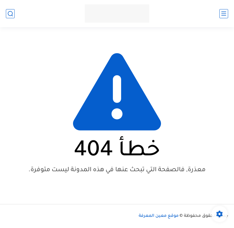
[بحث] (10, 13)
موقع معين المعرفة (159, 216)
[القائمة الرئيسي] (223, 13)
